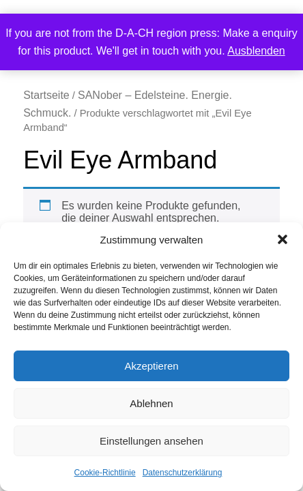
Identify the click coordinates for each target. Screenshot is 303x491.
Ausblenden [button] (256, 51)
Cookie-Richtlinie (105, 472)
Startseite (46, 95)
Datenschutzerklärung (182, 472)
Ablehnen (151, 403)
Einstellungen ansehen (151, 441)
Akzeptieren (151, 366)
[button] (282, 239)
